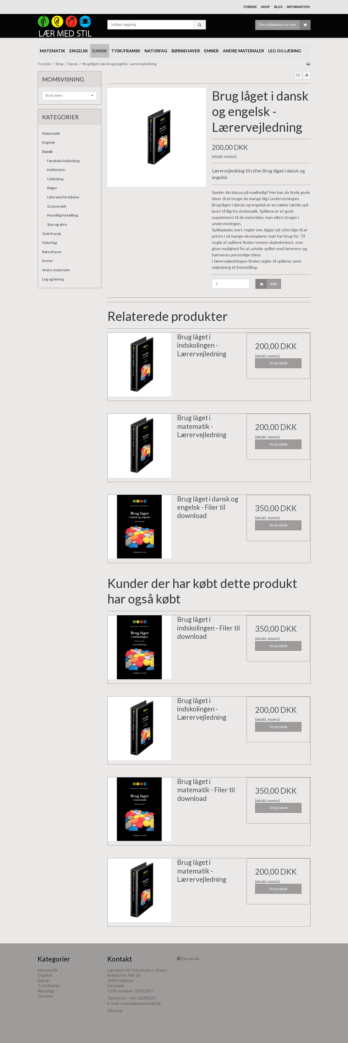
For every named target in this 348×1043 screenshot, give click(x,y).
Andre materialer (56, 270)
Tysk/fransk (51, 233)
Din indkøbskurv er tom (284, 25)
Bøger (52, 188)
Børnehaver (52, 252)
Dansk (47, 151)
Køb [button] (266, 283)
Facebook (190, 958)
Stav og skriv (57, 224)
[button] (298, 75)
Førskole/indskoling (63, 161)
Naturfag (49, 242)
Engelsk (48, 142)
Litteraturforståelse (63, 197)
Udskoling (55, 179)
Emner (47, 260)
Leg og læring (53, 279)
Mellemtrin (56, 169)
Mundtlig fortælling (62, 215)
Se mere (45, 995)
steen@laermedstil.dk (140, 1003)
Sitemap (115, 1010)
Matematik (51, 133)
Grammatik (56, 206)
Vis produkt (278, 363)
